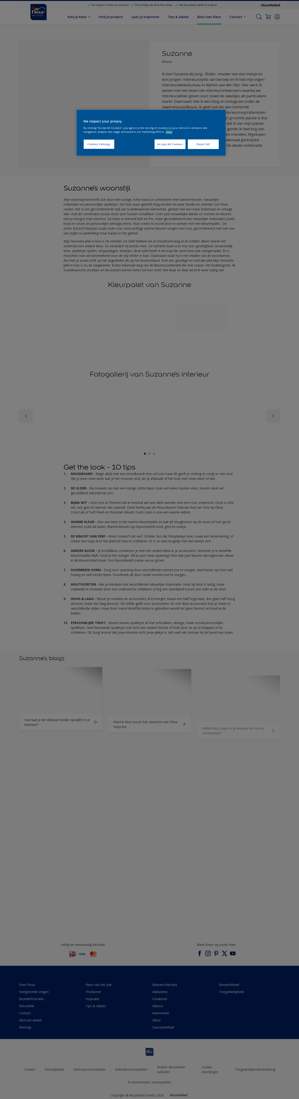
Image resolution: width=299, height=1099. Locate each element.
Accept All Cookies (170, 144)
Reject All (203, 144)
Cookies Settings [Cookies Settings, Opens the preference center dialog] (99, 144)
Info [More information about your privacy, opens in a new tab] (169, 131)
